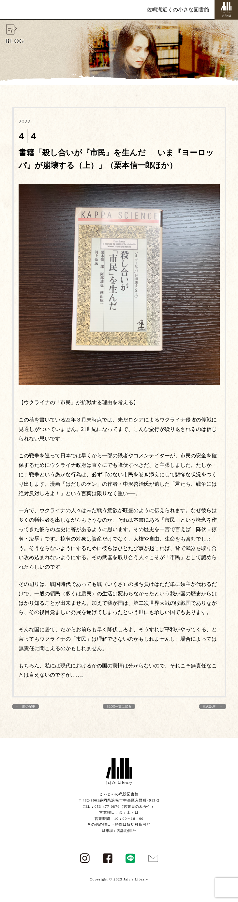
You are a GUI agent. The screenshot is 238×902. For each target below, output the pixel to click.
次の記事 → (212, 706)
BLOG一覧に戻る (119, 706)
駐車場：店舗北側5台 (119, 831)
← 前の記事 (26, 706)
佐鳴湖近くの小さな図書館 (178, 9)
